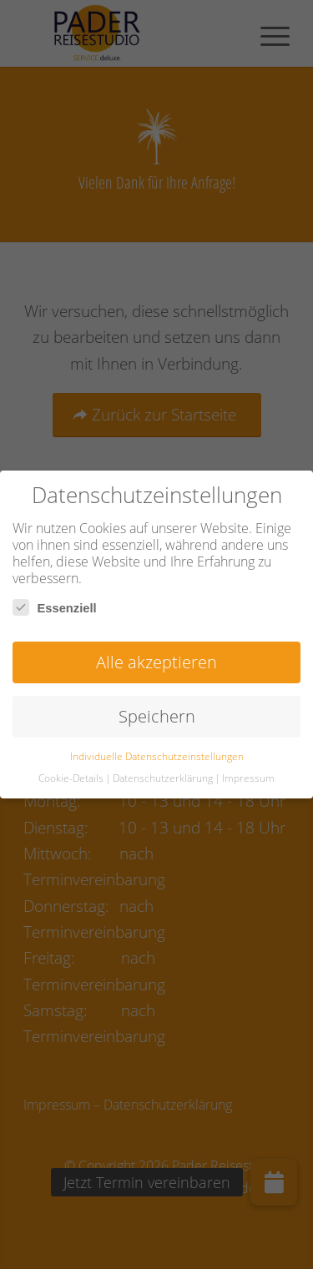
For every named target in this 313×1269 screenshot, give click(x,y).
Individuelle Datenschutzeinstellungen (157, 756)
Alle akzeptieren (156, 662)
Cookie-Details (70, 778)
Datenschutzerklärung (163, 778)
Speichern (157, 716)
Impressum (248, 778)
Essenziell (55, 607)
